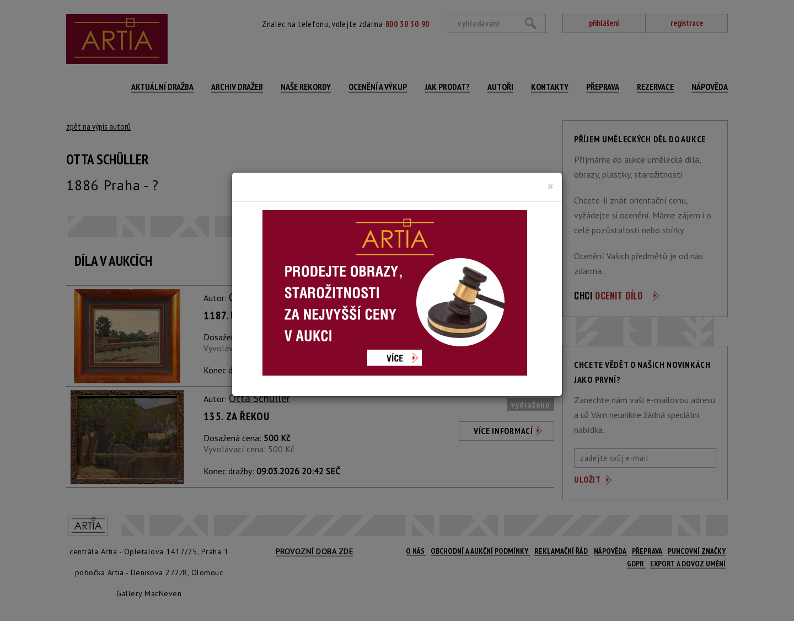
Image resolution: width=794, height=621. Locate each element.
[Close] (551, 186)
